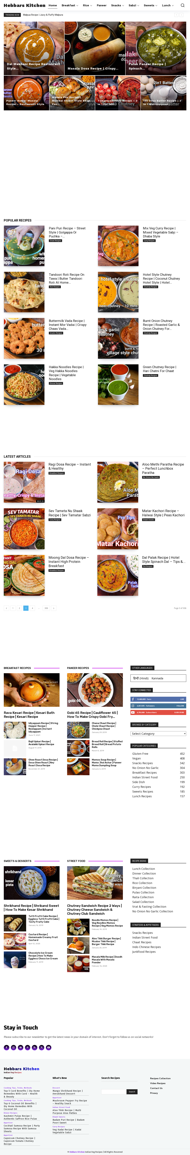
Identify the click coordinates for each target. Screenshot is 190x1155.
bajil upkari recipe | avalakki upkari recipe (41, 743)
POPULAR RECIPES (18, 220)
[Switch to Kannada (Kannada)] (157, 678)
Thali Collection (142, 878)
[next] (181, 15)
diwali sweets (59, 1117)
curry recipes (149, 240)
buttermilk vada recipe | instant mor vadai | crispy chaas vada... (67, 325)
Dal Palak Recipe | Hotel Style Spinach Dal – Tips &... (164, 560)
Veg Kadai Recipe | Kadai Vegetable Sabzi (67, 1131)
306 (46, 608)
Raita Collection (143, 897)
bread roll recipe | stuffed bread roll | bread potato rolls (107, 744)
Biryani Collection (144, 888)
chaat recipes (55, 240)
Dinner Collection (144, 873)
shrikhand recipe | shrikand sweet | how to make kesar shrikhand (31, 908)
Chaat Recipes (141, 942)
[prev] (176, 15)
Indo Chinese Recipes (146, 947)
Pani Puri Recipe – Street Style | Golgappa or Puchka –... (67, 232)
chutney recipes (150, 287)
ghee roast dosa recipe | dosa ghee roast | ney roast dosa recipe (43, 762)
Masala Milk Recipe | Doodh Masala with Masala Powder (107, 959)
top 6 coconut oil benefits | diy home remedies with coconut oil (20, 1106)
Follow (180, 706)
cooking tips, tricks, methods (18, 1088)
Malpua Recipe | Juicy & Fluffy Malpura (46, 14)
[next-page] (53, 608)
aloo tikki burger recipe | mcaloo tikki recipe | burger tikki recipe (106, 941)
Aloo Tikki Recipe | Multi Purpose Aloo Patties (67, 1111)
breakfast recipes (56, 473)
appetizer (8, 1123)
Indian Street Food (145, 937)
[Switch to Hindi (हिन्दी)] (141, 678)
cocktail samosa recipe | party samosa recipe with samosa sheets (22, 1128)
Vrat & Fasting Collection (149, 906)
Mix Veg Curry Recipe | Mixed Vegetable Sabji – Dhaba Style (160, 232)
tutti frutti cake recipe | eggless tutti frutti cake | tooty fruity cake (44, 919)
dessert (56, 1088)
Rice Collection (142, 883)
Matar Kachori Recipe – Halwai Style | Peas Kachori (163, 513)
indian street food (61, 1107)
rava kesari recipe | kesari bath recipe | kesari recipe (29, 715)
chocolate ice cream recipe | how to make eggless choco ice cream (43, 955)
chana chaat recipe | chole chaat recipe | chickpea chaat (104, 726)
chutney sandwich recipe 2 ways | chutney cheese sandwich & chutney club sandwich (94, 910)
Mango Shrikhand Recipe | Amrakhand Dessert (68, 1092)
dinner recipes (56, 383)
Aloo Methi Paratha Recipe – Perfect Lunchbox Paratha (163, 468)
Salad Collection (143, 902)
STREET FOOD (76, 861)
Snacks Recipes (142, 933)
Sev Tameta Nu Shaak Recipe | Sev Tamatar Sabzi (70, 513)
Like (182, 699)
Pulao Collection (143, 892)
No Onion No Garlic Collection (152, 911)
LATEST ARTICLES (17, 456)
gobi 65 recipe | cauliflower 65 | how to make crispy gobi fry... (92, 715)
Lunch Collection (143, 869)
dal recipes (148, 566)
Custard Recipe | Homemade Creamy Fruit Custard (43, 937)
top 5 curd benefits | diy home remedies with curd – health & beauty (22, 1094)
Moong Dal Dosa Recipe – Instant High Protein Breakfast (69, 562)
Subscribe (179, 712)
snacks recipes (56, 333)
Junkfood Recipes (144, 952)
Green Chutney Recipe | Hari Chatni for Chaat (159, 369)
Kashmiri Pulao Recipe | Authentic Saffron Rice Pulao (20, 1117)
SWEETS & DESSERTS (17, 861)
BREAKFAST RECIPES (17, 668)
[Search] (132, 1091)
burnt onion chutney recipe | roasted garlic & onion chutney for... (161, 325)
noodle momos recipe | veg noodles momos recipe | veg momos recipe (107, 923)
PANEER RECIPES (78, 668)
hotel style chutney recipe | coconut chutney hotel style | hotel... (161, 278)
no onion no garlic (151, 477)
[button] (181, 5)
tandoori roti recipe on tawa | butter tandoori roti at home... (66, 278)
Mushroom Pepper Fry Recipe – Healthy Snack (70, 1102)
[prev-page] (6, 608)
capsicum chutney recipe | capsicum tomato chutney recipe (19, 1141)
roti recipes (55, 287)
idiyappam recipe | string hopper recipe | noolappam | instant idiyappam (43, 727)
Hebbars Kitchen (77, 1152)
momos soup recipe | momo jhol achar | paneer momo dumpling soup (107, 762)
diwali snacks (148, 520)
